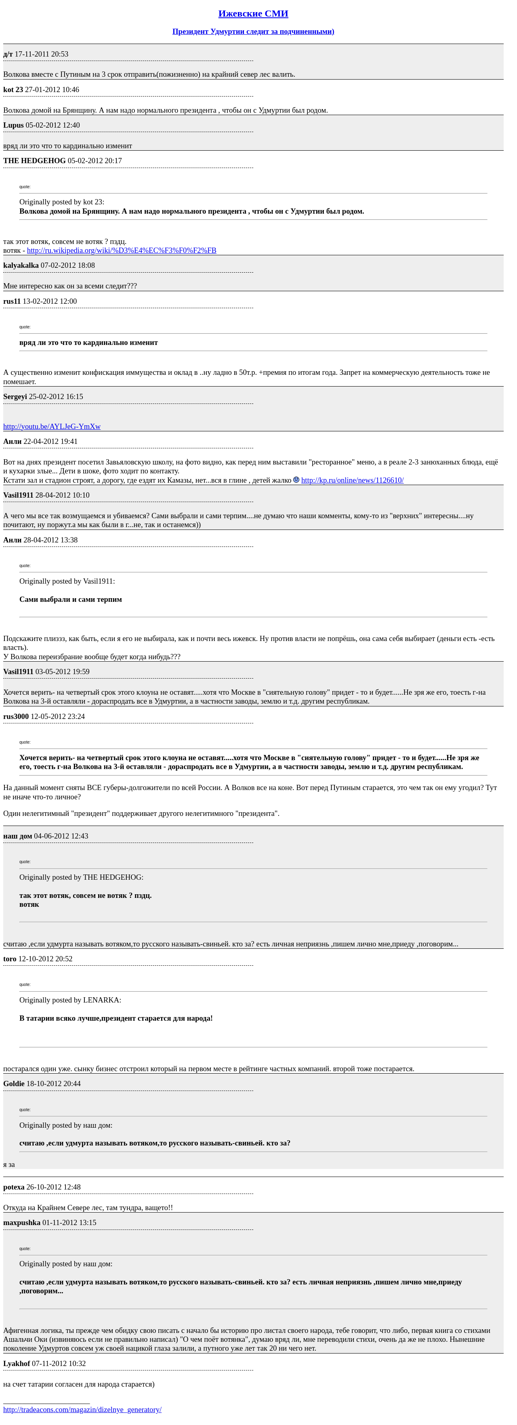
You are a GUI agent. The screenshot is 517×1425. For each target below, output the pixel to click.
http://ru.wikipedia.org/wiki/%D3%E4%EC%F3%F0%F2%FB (121, 250)
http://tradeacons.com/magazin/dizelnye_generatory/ (82, 1409)
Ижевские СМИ (253, 13)
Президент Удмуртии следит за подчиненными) (253, 31)
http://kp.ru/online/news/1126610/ (352, 480)
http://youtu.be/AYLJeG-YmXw (52, 426)
